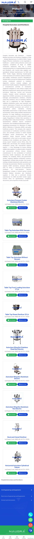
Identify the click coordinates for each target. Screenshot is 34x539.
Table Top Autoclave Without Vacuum (17, 258)
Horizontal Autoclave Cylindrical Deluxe (17, 466)
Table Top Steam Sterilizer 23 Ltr (17, 314)
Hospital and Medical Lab (23, 11)
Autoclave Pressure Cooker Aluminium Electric (17, 201)
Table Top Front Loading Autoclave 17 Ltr (17, 288)
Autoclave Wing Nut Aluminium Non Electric (17, 408)
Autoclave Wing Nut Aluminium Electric (17, 378)
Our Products (11, 11)
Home (5, 11)
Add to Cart (22, 207)
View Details (11, 207)
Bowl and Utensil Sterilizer (17, 437)
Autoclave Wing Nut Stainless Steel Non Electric (17, 348)
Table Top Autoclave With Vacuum (17, 230)
